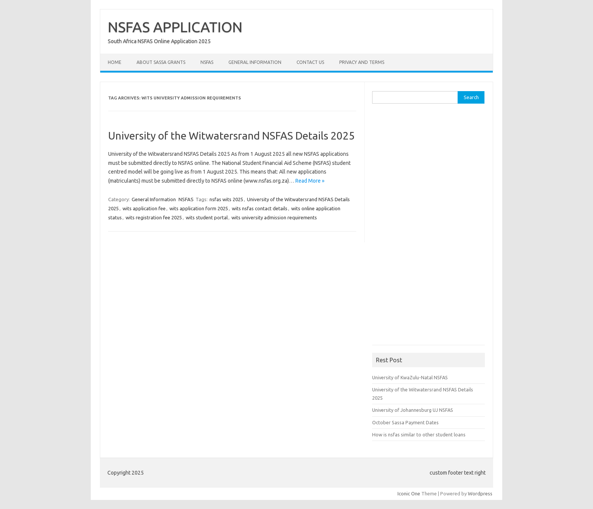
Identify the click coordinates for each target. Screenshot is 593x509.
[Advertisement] (429, 226)
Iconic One (408, 493)
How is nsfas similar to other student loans (419, 434)
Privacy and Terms (361, 62)
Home (114, 62)
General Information (254, 62)
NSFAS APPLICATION (175, 27)
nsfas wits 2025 (226, 199)
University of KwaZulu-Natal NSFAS (410, 377)
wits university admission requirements (274, 217)
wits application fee (144, 208)
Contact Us (310, 62)
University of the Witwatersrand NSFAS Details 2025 (231, 135)
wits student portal (207, 217)
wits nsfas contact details (259, 208)
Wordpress (480, 493)
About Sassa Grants (161, 62)
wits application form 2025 (198, 208)
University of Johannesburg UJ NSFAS (412, 410)
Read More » (309, 181)
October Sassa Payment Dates (405, 422)
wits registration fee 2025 (154, 217)
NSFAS (206, 62)
